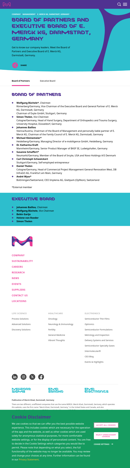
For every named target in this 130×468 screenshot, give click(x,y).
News (15, 278)
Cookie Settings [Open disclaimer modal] (101, 444)
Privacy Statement (29, 459)
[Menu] (125, 4)
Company (16, 14)
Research (18, 272)
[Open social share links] (15, 65)
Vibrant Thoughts (56, 340)
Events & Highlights (94, 362)
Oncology (52, 319)
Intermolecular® (93, 351)
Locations (19, 301)
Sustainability (22, 261)
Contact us (20, 295)
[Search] (119, 4)
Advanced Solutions (21, 324)
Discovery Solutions (21, 329)
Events (16, 284)
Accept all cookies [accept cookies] (106, 425)
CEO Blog (89, 356)
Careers (17, 266)
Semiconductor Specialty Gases (99, 346)
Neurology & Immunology (60, 324)
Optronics (89, 324)
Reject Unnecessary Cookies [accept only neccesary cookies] (106, 436)
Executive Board (47, 80)
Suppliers (18, 289)
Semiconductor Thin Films (97, 319)
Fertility (51, 329)
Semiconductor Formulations (98, 329)
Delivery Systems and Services (99, 340)
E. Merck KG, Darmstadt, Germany (53, 14)
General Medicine (56, 335)
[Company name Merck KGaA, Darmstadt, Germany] (7, 4)
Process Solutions (20, 319)
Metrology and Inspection (97, 335)
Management (29, 14)
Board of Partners (21, 80)
